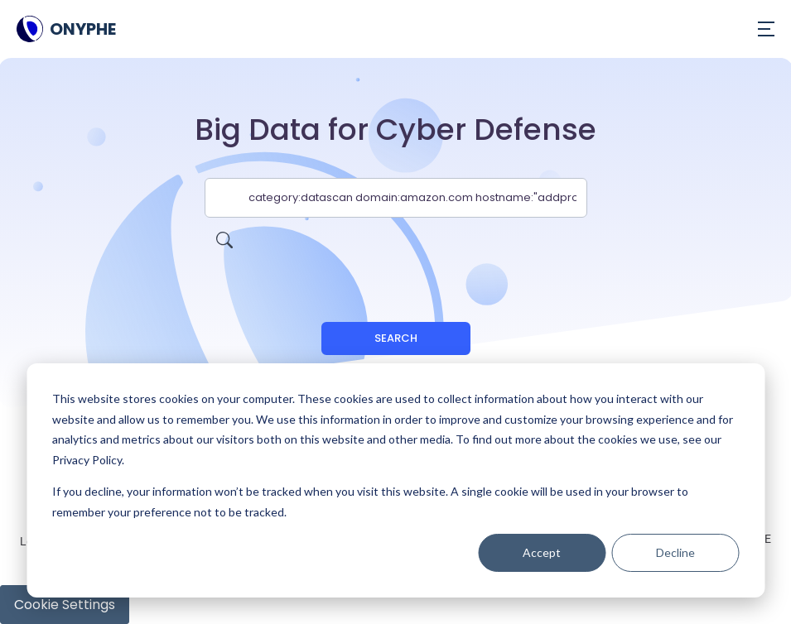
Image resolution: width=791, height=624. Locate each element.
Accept (542, 552)
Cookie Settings (64, 604)
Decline (675, 552)
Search (395, 338)
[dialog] (395, 480)
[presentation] (396, 250)
